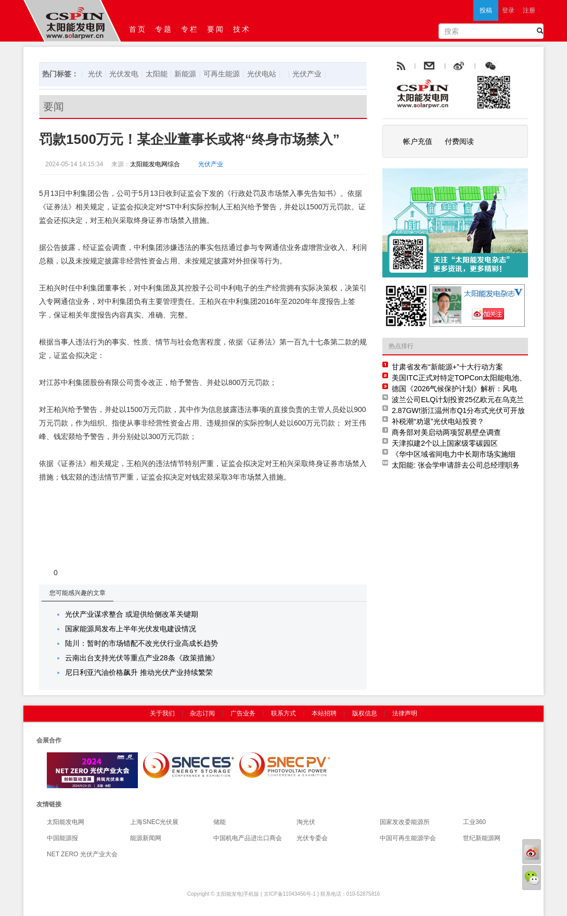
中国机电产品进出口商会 (247, 838)
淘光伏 (306, 822)
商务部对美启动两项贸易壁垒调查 (446, 432)
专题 (164, 29)
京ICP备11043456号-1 (290, 894)
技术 (242, 29)
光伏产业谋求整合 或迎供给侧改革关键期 (131, 614)
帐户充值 (417, 141)
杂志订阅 (202, 713)
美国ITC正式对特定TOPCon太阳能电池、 (459, 378)
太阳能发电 (229, 894)
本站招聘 (324, 713)
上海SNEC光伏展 (154, 822)
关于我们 (162, 713)
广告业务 (242, 713)
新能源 (185, 73)
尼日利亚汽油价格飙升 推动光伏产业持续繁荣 (139, 672)
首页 (138, 29)
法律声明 (404, 713)
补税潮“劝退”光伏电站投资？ (438, 421)
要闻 (216, 29)
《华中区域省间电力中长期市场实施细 (454, 454)
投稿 (486, 10)
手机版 (251, 894)
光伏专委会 (312, 838)
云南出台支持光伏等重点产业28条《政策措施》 (142, 658)
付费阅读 (459, 141)
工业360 (474, 822)
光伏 (95, 73)
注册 (529, 10)
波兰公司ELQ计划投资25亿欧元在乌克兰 (458, 399)
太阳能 (156, 73)
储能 (219, 822)
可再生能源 (221, 73)
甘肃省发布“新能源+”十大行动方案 (447, 367)
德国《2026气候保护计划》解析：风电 (454, 388)
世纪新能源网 (481, 838)
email (454, 66)
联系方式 (283, 713)
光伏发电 (123, 73)
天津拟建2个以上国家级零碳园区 (445, 443)
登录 (508, 10)
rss (400, 66)
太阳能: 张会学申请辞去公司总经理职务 (456, 465)
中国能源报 (62, 838)
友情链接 (48, 804)
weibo (482, 66)
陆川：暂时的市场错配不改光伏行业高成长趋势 (141, 643)
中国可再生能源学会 (408, 838)
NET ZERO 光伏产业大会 (82, 854)
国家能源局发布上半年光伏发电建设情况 (130, 629)
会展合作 (48, 740)
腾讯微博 (514, 66)
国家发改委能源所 (405, 822)
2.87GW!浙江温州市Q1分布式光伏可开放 (458, 410)
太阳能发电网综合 (155, 164)
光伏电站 (261, 73)
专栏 (190, 29)
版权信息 (364, 713)
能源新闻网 (145, 838)
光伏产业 (306, 73)
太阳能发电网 (65, 822)
